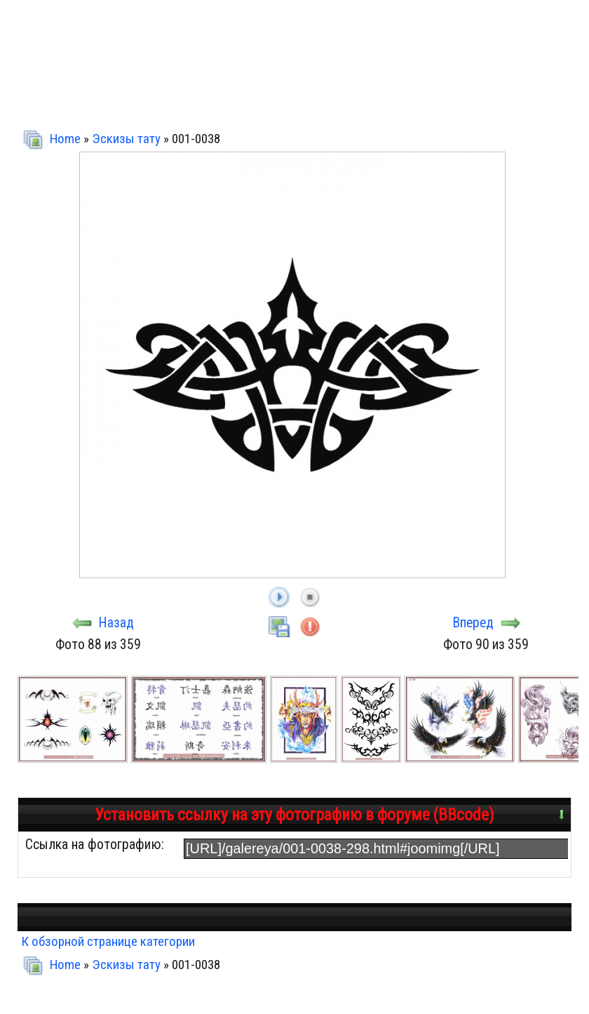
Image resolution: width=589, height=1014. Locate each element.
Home (65, 139)
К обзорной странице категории (108, 941)
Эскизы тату (126, 139)
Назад (116, 623)
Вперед (473, 623)
